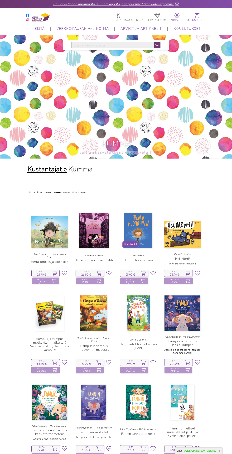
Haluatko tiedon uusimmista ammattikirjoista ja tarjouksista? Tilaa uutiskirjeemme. (113, 4)
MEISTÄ (38, 28)
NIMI (58, 183)
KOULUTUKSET (187, 28)
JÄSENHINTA (79, 183)
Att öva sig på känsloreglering (49, 430)
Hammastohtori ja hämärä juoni (138, 337)
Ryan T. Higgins (182, 245)
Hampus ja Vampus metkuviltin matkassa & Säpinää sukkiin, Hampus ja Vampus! (49, 335)
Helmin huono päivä (138, 251)
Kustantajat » (47, 160)
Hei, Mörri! (182, 250)
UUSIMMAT (46, 183)
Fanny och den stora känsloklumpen (182, 334)
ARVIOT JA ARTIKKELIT (141, 28)
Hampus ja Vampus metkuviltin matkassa (94, 338)
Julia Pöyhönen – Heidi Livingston (94, 419)
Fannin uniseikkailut (93, 423)
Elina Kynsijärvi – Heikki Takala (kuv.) (50, 247)
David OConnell (138, 331)
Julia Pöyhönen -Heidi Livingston (182, 328)
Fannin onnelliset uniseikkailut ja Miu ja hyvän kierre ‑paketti (182, 423)
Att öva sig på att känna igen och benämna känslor (182, 342)
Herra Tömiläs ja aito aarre (49, 253)
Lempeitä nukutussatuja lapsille (94, 428)
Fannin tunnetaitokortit (138, 425)
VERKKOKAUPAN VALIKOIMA (83, 28)
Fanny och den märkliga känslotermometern (49, 423)
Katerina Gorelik (94, 246)
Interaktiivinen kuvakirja (182, 254)
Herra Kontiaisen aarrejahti (94, 251)
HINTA (67, 183)
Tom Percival (138, 246)
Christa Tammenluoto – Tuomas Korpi (94, 331)
